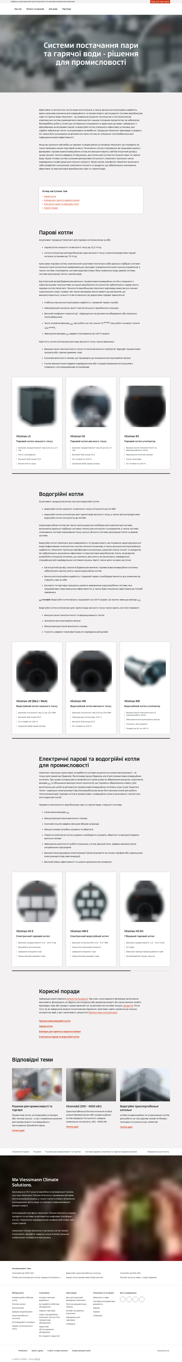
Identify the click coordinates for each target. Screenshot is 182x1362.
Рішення (37, 1152)
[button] (158, 1151)
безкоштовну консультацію (103, 1012)
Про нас (18, 9)
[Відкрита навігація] (3, 8)
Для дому (53, 9)
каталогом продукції (77, 998)
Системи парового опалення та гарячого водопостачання (111, 1152)
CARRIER (37, 1359)
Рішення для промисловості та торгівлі (63, 1152)
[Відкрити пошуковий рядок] (168, 9)
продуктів (128, 1005)
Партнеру (66, 9)
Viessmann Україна (20, 1152)
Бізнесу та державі (35, 9)
